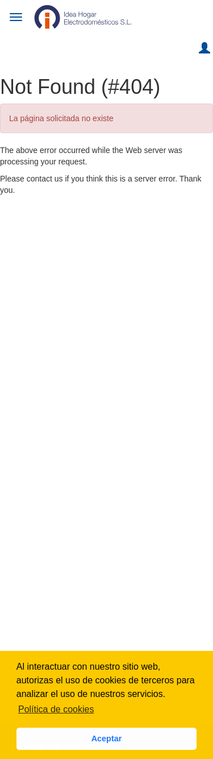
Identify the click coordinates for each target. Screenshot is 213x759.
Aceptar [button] (106, 738)
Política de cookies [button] (56, 709)
